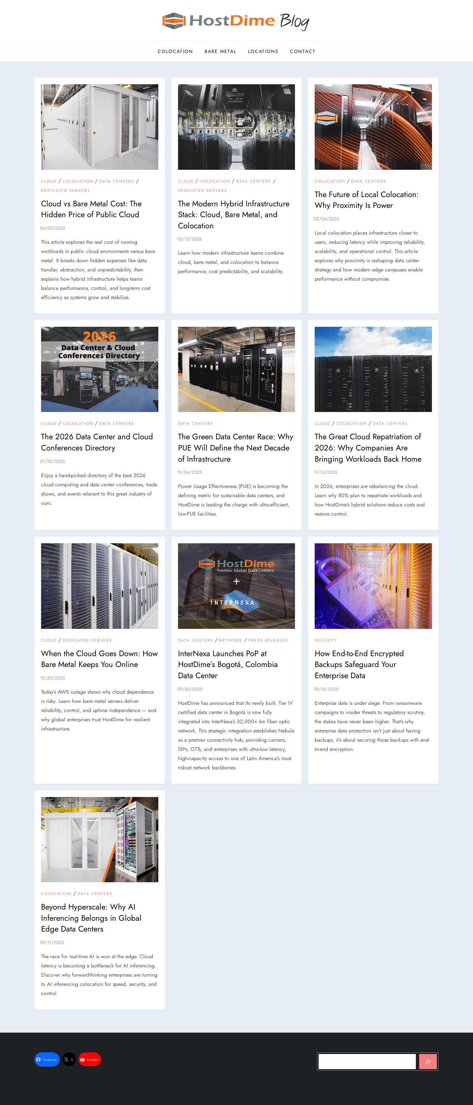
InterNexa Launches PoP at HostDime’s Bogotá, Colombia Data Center (228, 664)
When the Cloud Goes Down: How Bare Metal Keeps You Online (99, 659)
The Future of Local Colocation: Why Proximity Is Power (367, 200)
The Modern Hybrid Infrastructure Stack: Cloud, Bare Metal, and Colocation (233, 214)
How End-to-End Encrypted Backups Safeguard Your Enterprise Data (359, 664)
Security (326, 640)
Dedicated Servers (65, 190)
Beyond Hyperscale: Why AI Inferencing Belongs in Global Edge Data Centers (91, 918)
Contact (303, 51)
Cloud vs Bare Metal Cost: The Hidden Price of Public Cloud (91, 209)
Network (230, 640)
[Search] (428, 1061)
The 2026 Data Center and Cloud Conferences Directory (97, 442)
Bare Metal (220, 51)
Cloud (49, 181)
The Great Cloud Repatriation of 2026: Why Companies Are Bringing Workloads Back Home (368, 447)
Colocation (175, 51)
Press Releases (268, 640)
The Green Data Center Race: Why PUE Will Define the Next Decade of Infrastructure (235, 447)
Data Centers (116, 181)
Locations (263, 51)
